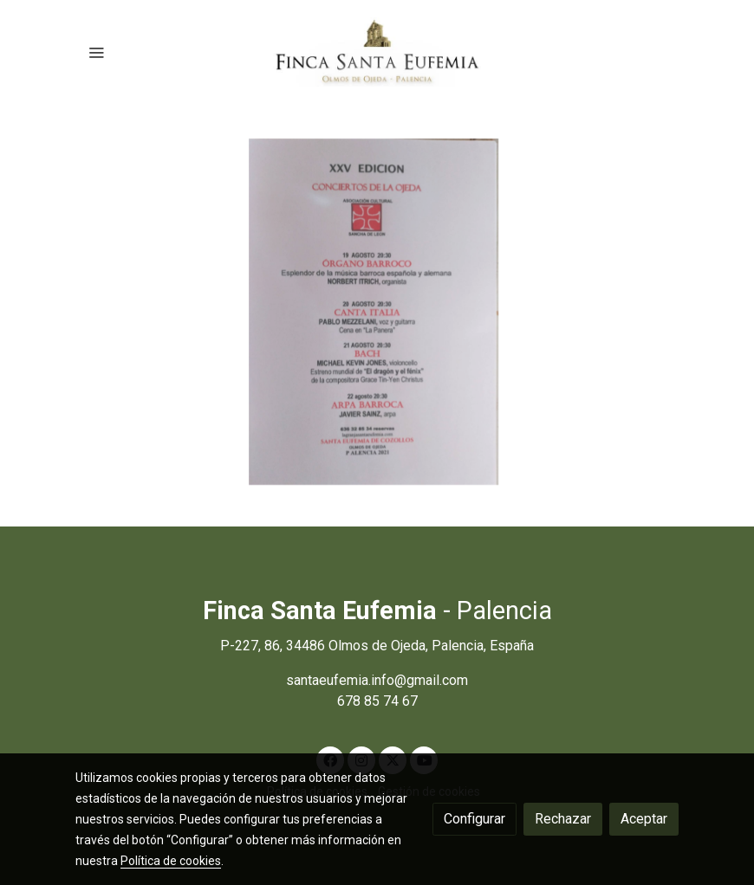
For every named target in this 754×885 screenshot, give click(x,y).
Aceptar (644, 819)
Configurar (474, 819)
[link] (377, 52)
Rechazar (563, 819)
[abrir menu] (96, 52)
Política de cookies (170, 861)
